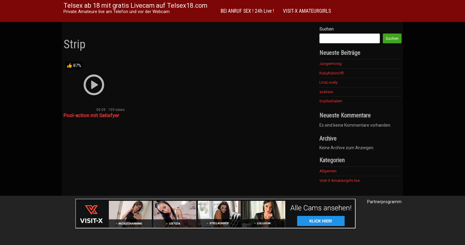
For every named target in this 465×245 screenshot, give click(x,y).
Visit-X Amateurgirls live (339, 180)
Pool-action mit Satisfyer (91, 115)
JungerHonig (330, 63)
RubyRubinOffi (331, 73)
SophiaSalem (330, 101)
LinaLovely (328, 82)
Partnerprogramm (384, 201)
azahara (326, 92)
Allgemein (328, 171)
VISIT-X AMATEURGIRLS (307, 11)
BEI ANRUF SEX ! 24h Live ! (247, 11)
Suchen (326, 29)
